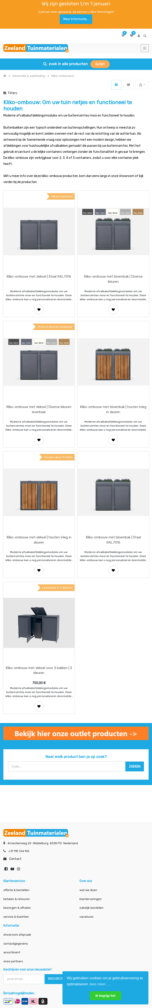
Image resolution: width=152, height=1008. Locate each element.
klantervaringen (90, 898)
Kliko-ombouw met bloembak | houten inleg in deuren (113, 409)
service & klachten (16, 916)
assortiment (11, 951)
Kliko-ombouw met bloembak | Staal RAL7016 (113, 539)
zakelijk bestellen (91, 907)
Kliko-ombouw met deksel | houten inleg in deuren (38, 539)
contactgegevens (15, 943)
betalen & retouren (16, 898)
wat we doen (88, 889)
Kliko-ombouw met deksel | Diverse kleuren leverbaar (38, 409)
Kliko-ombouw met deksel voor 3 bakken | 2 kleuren (39, 670)
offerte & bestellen (16, 889)
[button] (142, 85)
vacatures (86, 916)
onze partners (13, 960)
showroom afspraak (17, 934)
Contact (15, 858)
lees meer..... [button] (100, 984)
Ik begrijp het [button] (105, 995)
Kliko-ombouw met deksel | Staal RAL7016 (38, 276)
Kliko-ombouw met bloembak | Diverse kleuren (113, 279)
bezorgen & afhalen (17, 907)
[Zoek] (134, 767)
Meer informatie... (76, 19)
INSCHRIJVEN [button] (57, 978)
